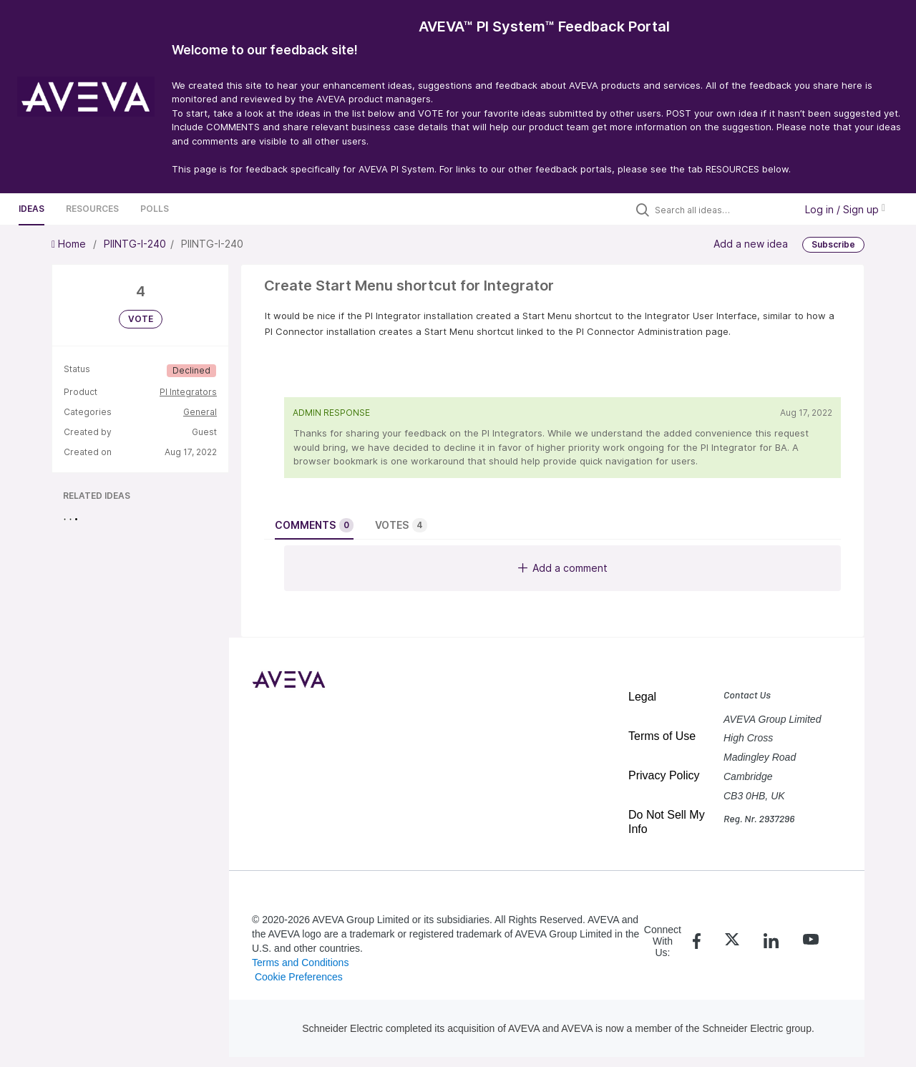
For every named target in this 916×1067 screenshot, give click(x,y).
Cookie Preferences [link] (299, 977)
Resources (92, 208)
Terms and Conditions (300, 962)
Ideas (31, 208)
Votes (401, 525)
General (200, 411)
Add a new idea (750, 244)
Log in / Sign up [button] (845, 209)
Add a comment (563, 568)
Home (70, 244)
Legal (642, 697)
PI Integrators (188, 391)
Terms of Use (662, 736)
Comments (314, 525)
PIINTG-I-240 (135, 244)
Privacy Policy (664, 775)
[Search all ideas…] (721, 209)
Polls (154, 208)
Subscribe (833, 244)
